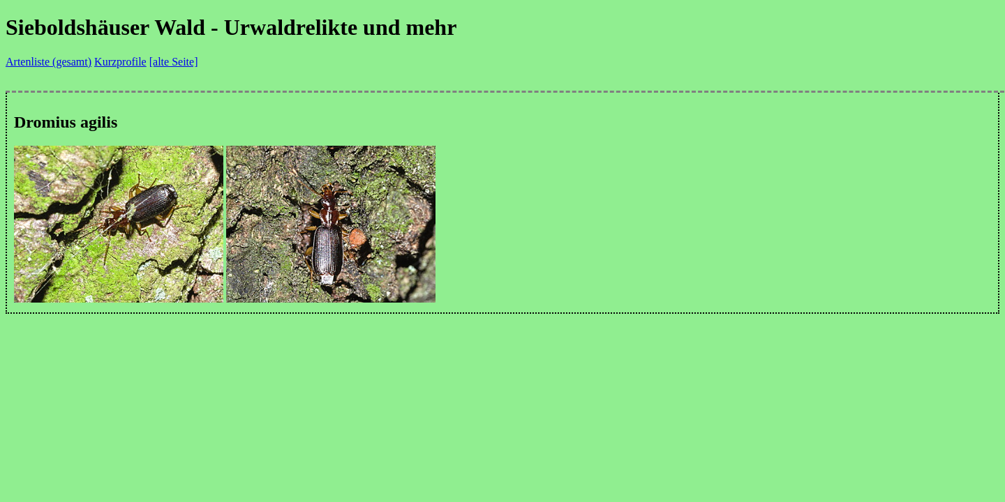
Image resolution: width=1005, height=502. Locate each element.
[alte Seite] (173, 62)
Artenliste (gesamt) (48, 62)
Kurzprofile (120, 62)
